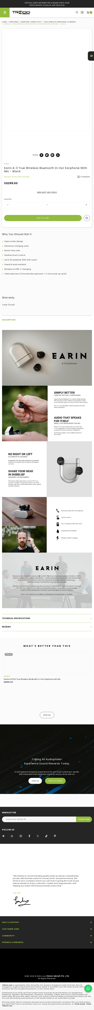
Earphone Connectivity (31, 22)
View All (47, 715)
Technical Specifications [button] (47, 618)
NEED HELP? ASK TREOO (47, 192)
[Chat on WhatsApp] (88, 988)
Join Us (35, 781)
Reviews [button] (47, 626)
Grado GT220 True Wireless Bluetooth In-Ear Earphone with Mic (32, 679)
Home (4, 22)
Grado (7, 676)
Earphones (14, 22)
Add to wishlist (87, 218)
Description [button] (47, 319)
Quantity (8, 199)
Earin (6, 163)
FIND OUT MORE (55, 781)
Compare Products (82, 12)
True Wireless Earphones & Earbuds (60, 22)
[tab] (47, 320)
